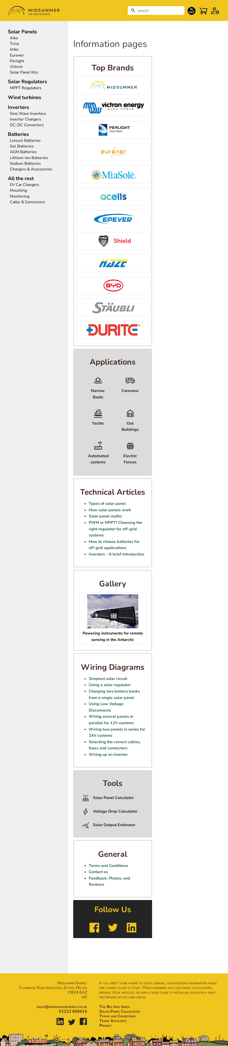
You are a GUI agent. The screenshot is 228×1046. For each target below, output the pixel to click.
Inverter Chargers (25, 119)
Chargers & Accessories (31, 169)
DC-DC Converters (27, 125)
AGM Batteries (23, 152)
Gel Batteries (22, 146)
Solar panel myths (105, 516)
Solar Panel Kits (24, 72)
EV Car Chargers (25, 185)
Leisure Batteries (25, 140)
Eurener (17, 55)
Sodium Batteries (25, 163)
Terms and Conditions (108, 865)
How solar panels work (110, 510)
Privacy (105, 1025)
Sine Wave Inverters (28, 113)
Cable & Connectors (27, 202)
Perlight (17, 61)
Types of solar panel (107, 503)
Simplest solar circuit (108, 678)
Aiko (14, 38)
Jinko (14, 49)
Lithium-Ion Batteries (29, 158)
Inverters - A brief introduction (116, 554)
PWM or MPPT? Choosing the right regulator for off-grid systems (115, 529)
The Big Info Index (114, 1006)
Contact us (98, 872)
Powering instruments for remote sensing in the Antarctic (113, 633)
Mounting (18, 190)
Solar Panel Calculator (119, 1011)
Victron (16, 66)
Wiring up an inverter (108, 754)
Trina (14, 43)
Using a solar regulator (110, 685)
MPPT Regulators (25, 88)
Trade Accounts (112, 1021)
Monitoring (19, 196)
